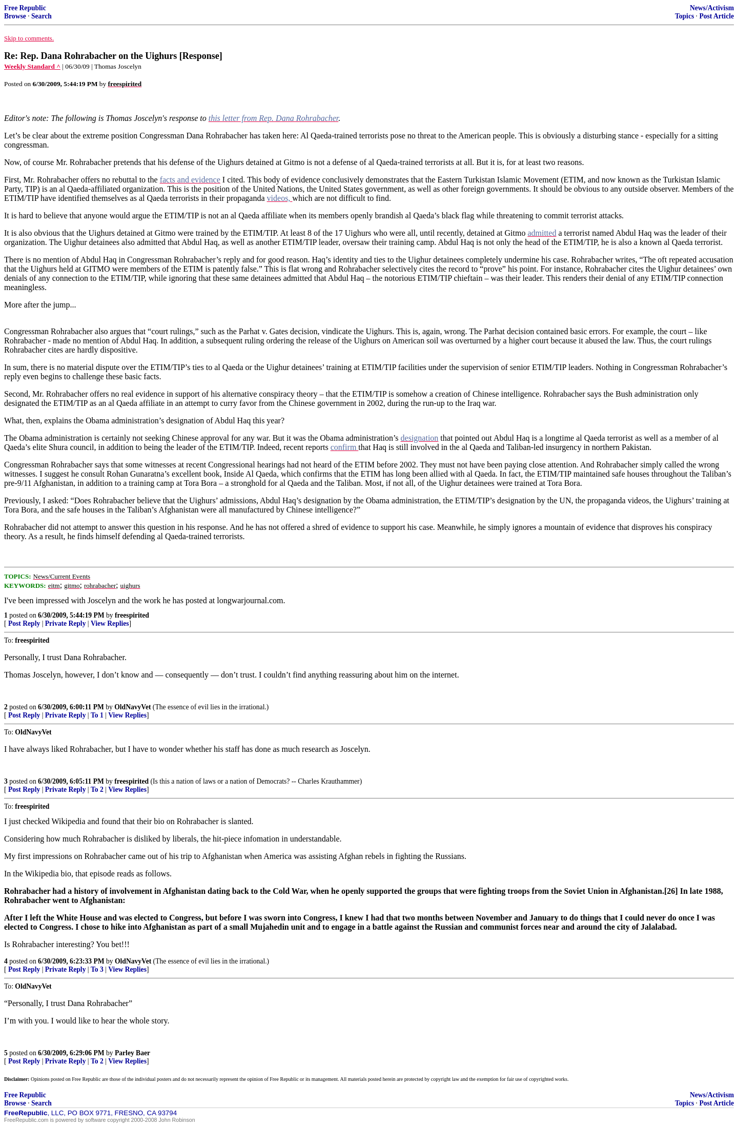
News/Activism (712, 8)
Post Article (716, 16)
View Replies (110, 623)
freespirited (132, 615)
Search (41, 16)
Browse (15, 16)
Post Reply (24, 623)
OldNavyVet (132, 707)
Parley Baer (132, 1053)
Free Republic (25, 8)
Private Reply (65, 623)
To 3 (97, 969)
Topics (684, 16)
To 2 (97, 789)
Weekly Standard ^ (32, 66)
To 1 (97, 715)
